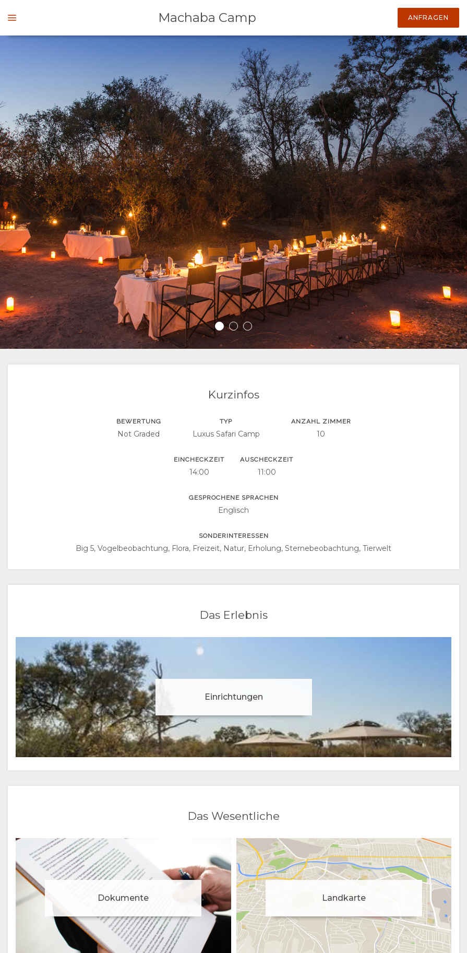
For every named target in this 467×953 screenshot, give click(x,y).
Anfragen (428, 17)
